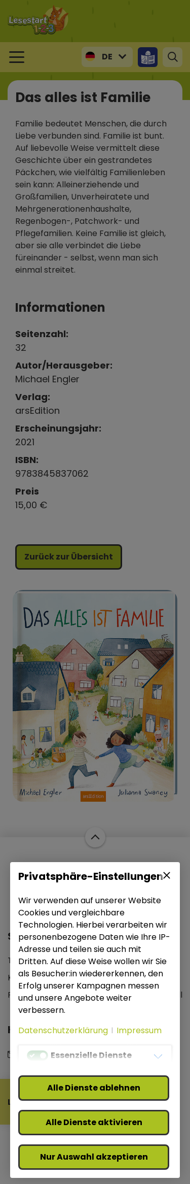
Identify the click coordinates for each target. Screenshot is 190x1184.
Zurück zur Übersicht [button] (68, 557)
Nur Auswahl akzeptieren (94, 1157)
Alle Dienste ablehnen (93, 1088)
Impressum (139, 1030)
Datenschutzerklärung (63, 1030)
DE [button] (107, 56)
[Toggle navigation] (16, 57)
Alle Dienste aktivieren (94, 1122)
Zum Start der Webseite (95, 837)
